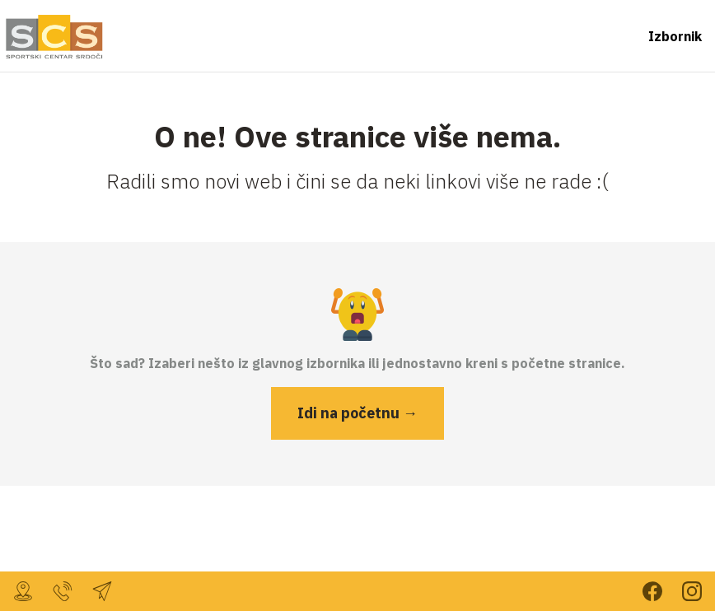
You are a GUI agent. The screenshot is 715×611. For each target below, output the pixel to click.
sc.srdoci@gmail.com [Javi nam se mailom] (102, 591)
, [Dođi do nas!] (23, 591)
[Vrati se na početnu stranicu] (52, 36)
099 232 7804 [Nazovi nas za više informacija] (62, 591)
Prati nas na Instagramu (692, 591)
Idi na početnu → (357, 412)
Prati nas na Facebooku (652, 591)
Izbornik (675, 36)
